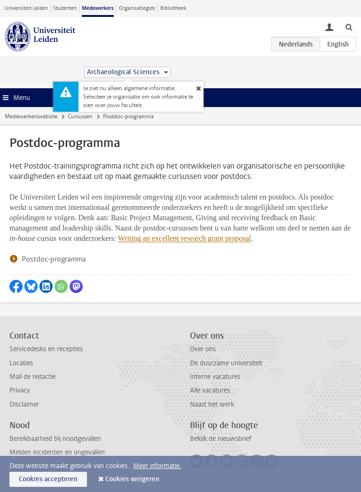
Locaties (21, 363)
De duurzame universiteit (226, 363)
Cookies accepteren (48, 479)
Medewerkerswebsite (31, 116)
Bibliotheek (173, 8)
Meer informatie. (157, 465)
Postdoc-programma (54, 259)
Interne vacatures (215, 376)
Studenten (65, 8)
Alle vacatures (210, 390)
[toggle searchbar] (348, 26)
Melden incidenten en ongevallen (57, 452)
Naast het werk (212, 404)
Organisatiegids (137, 8)
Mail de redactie (32, 376)
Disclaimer (24, 404)
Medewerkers (98, 8)
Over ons (203, 349)
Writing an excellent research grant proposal (184, 238)
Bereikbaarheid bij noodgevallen (55, 438)
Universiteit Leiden (26, 8)
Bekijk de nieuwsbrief (220, 438)
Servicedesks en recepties (46, 349)
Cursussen (80, 116)
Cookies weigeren (132, 479)
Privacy (19, 390)
